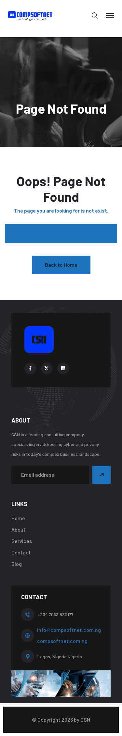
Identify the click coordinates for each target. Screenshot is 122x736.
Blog (16, 564)
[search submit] (18, 233)
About (18, 529)
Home (18, 518)
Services (21, 541)
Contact (21, 552)
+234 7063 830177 (55, 614)
